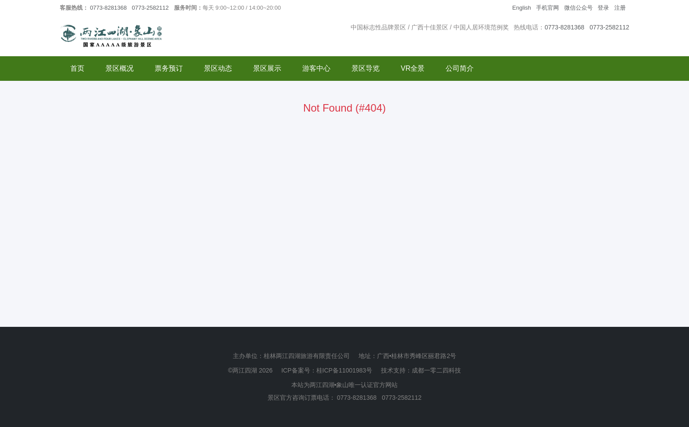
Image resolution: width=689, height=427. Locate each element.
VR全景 (412, 68)
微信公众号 (578, 7)
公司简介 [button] (460, 68)
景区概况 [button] (119, 68)
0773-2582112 (150, 7)
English (521, 7)
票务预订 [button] (169, 68)
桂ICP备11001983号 (344, 370)
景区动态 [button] (218, 68)
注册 (620, 7)
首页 (77, 68)
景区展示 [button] (267, 68)
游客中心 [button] (316, 68)
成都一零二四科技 (436, 370)
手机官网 (547, 7)
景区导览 (366, 68)
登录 (603, 7)
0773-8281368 (108, 7)
